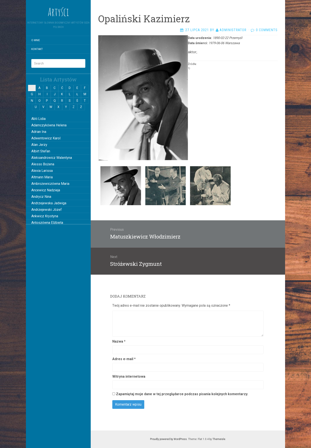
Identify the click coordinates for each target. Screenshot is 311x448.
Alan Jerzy (39, 145)
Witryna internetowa (128, 376)
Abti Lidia (38, 119)
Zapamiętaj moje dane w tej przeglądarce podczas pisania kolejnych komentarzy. (182, 394)
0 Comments (267, 30)
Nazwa (118, 341)
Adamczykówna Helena (49, 125)
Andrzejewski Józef (46, 210)
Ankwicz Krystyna (44, 216)
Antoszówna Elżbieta (47, 223)
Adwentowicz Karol (45, 138)
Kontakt (37, 49)
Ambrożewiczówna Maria (50, 184)
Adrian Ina (38, 132)
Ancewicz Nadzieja (45, 190)
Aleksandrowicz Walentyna (51, 158)
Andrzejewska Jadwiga (48, 203)
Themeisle (219, 439)
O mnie (35, 40)
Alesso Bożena (42, 164)
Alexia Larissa (42, 171)
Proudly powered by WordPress (168, 439)
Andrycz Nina (41, 197)
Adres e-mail (124, 359)
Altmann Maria (42, 177)
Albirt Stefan (40, 151)
